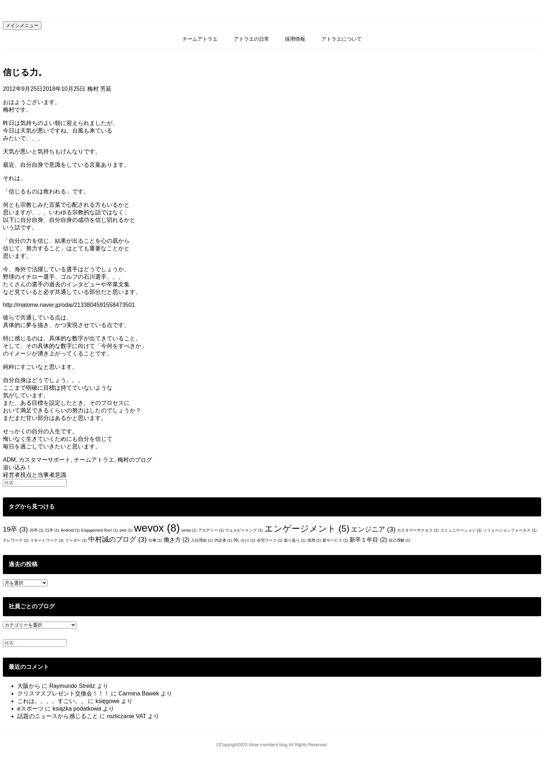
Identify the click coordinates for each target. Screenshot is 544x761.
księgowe (107, 701)
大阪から (28, 686)
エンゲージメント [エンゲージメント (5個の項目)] (306, 528)
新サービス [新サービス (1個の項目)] (335, 540)
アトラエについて (341, 39)
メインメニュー (22, 25)
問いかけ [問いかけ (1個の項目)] (244, 540)
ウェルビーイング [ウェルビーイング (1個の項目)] (244, 530)
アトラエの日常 (251, 39)
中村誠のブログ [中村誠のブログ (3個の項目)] (117, 539)
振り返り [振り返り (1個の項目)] (295, 540)
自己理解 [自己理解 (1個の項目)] (399, 540)
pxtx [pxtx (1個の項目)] (126, 530)
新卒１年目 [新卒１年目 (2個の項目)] (368, 540)
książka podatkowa (77, 709)
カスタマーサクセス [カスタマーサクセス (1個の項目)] (417, 530)
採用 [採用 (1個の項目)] (314, 540)
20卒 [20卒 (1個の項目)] (37, 530)
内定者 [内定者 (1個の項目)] (223, 540)
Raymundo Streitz (72, 686)
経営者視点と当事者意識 (34, 475)
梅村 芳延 (99, 89)
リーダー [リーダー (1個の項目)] (76, 540)
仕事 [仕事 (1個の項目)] (155, 540)
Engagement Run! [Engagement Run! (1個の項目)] (99, 530)
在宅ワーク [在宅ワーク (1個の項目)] (269, 540)
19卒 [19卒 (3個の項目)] (15, 529)
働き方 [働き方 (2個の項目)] (176, 540)
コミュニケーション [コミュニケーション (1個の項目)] (461, 530)
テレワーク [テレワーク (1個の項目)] (15, 540)
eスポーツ (30, 709)
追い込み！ (17, 467)
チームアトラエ (200, 39)
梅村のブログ (134, 460)
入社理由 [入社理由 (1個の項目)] (202, 540)
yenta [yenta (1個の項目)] (188, 530)
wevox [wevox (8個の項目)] (157, 528)
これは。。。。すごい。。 (51, 701)
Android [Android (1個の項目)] (70, 530)
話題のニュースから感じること (57, 716)
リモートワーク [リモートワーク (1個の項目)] (46, 540)
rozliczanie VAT (126, 716)
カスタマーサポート (45, 460)
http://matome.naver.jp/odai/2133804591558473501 (69, 305)
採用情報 (295, 39)
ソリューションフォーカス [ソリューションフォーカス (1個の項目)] (509, 530)
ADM (9, 460)
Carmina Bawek (139, 693)
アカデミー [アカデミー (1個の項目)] (211, 530)
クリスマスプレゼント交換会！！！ (63, 693)
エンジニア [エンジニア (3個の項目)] (373, 529)
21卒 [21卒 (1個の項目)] (52, 530)
